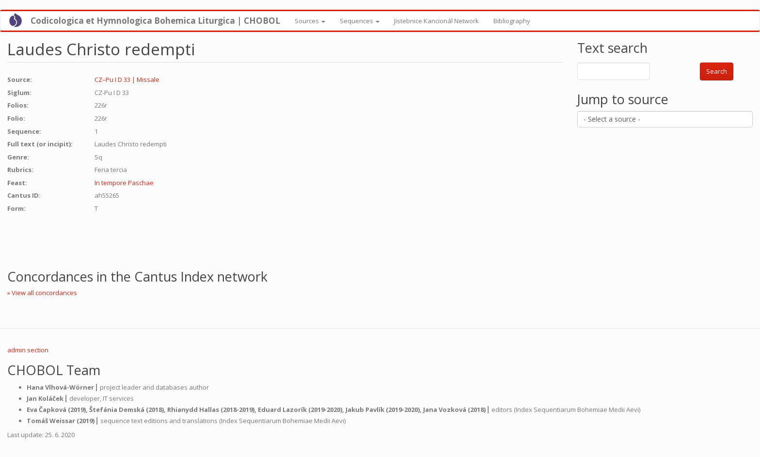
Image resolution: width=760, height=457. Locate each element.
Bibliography (511, 20)
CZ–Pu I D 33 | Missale (127, 79)
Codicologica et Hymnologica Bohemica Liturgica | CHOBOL (155, 20)
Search (716, 71)
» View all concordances (42, 292)
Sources (310, 20)
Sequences (360, 20)
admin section (27, 350)
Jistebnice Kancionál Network (436, 20)
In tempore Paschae (124, 182)
